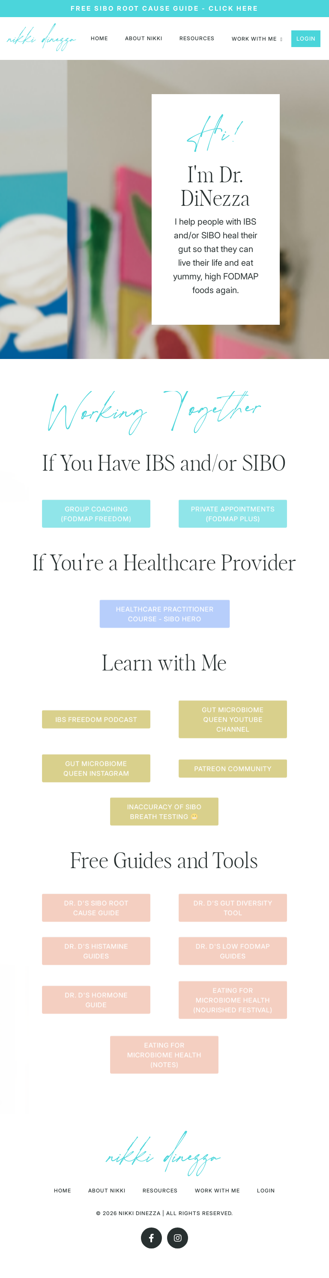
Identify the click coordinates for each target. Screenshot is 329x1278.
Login (305, 39)
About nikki (143, 38)
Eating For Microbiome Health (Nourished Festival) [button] (233, 1000)
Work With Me (217, 1192)
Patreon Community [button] (232, 769)
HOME (99, 38)
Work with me (257, 39)
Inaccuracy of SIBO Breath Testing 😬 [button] (164, 813)
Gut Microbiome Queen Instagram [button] (96, 770)
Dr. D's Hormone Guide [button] (96, 1001)
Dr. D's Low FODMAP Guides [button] (233, 952)
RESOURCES (197, 38)
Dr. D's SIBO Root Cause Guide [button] (96, 909)
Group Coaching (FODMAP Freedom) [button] (96, 515)
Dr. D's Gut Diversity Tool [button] (233, 909)
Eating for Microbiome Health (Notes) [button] (165, 1055)
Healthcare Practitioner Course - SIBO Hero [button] (164, 615)
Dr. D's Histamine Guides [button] (96, 952)
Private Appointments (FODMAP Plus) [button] (232, 515)
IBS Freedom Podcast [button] (96, 721)
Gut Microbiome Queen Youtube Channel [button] (232, 720)
